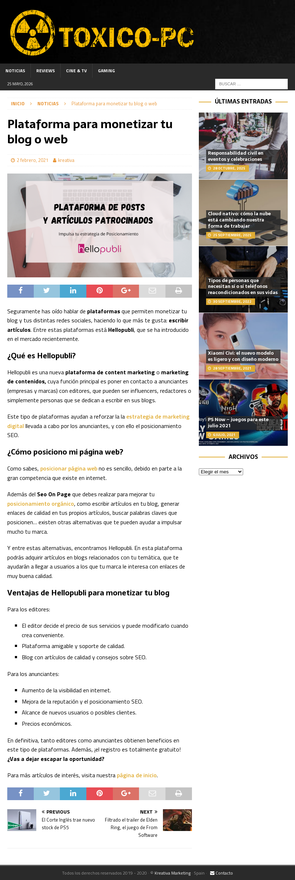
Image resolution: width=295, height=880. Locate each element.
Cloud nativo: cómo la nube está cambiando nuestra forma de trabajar (239, 220)
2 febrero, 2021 (32, 160)
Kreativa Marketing (172, 872)
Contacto (221, 872)
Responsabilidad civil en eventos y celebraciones (235, 156)
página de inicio (136, 775)
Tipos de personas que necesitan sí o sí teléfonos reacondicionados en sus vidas (243, 287)
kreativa (66, 160)
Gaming (106, 70)
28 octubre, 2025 (229, 168)
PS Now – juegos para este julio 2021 (238, 422)
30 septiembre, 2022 (232, 301)
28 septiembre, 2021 (232, 368)
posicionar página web (68, 468)
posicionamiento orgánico (40, 503)
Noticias (15, 70)
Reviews (45, 70)
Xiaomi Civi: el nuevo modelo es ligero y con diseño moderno (243, 356)
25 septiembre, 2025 (232, 235)
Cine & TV (76, 70)
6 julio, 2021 (224, 434)
